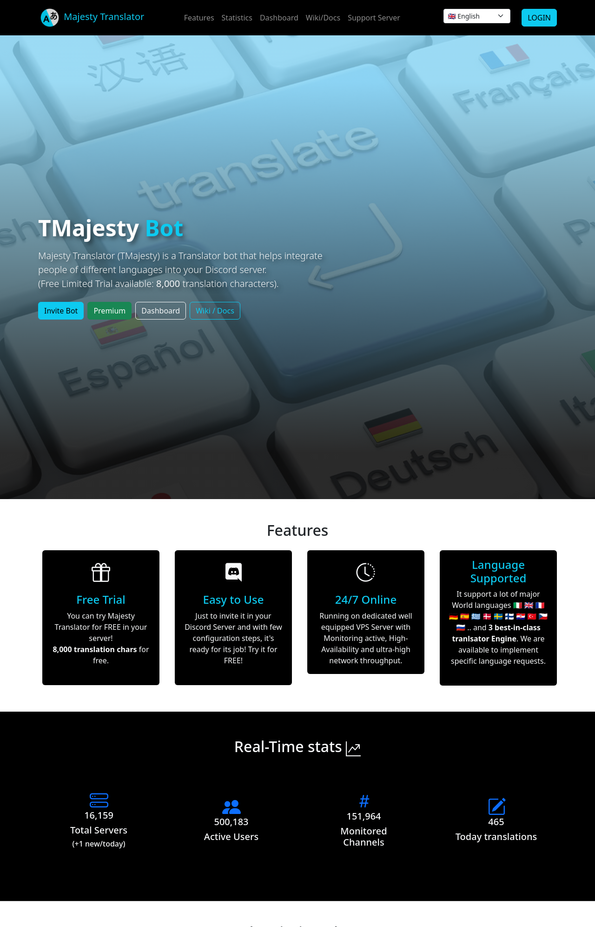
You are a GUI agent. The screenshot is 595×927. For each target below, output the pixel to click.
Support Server (374, 18)
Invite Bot (61, 311)
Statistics (237, 18)
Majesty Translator (91, 17)
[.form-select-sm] (476, 16)
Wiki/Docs (323, 18)
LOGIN (539, 18)
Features (199, 18)
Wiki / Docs (215, 311)
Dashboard (279, 18)
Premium (109, 311)
